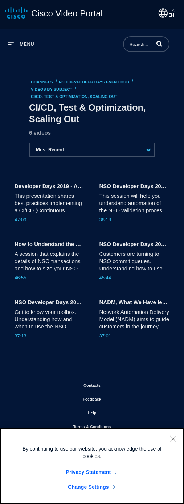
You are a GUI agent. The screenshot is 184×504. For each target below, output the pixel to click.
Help (113, 411)
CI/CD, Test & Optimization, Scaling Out (74, 96)
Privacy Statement (88, 472)
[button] (159, 43)
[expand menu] (21, 44)
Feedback (113, 397)
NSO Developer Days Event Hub (94, 82)
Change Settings (88, 487)
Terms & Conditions (112, 425)
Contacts (112, 384)
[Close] (173, 438)
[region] (92, 466)
